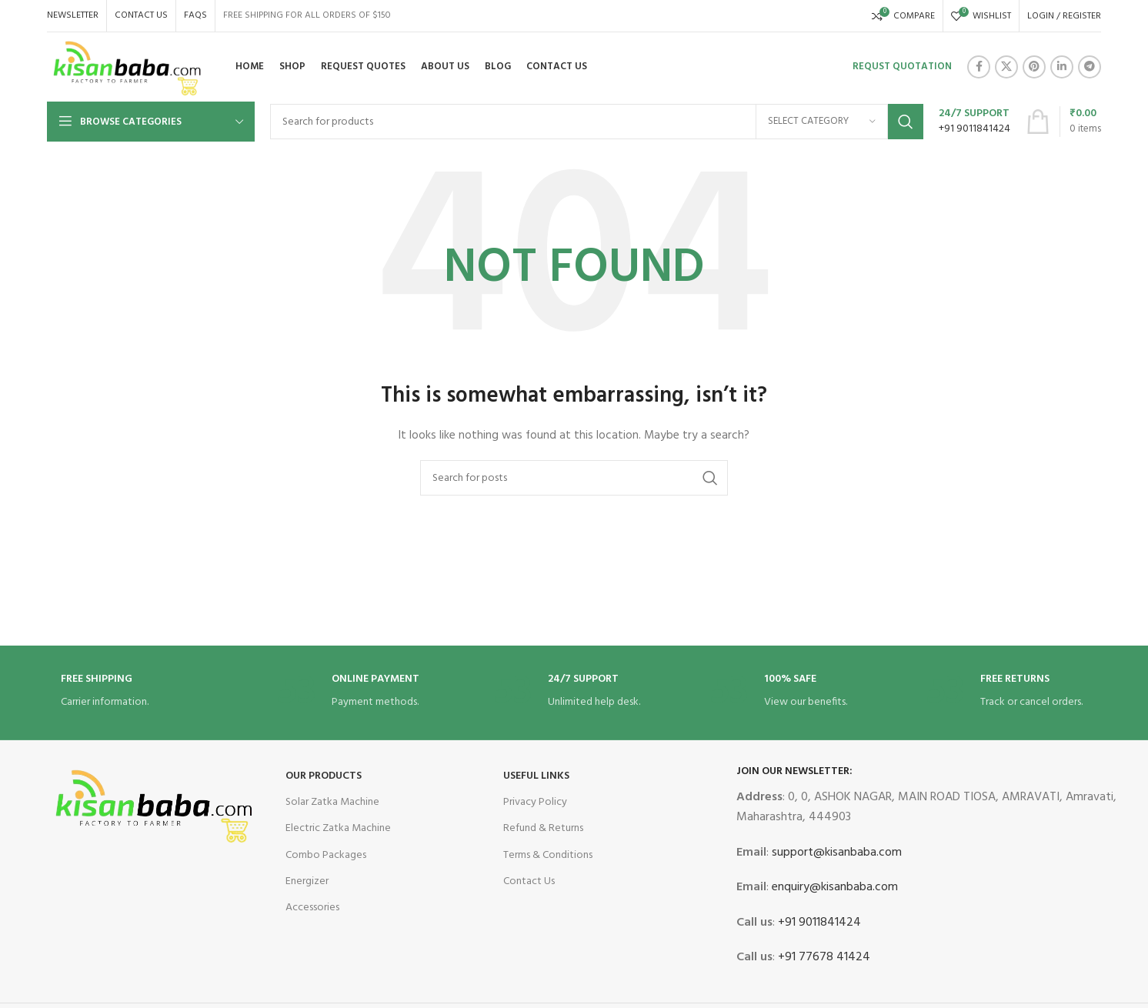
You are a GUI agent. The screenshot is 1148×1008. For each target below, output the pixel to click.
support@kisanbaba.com (835, 853)
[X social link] (1006, 66)
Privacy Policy (535, 802)
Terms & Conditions (547, 855)
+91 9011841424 (818, 923)
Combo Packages (325, 855)
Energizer (307, 881)
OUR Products (323, 776)
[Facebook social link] (978, 66)
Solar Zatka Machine (332, 802)
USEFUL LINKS (536, 776)
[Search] (596, 121)
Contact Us (529, 881)
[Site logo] (128, 67)
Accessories (312, 907)
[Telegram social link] (1089, 66)
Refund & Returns (543, 828)
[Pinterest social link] (1034, 66)
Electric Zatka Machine (338, 828)
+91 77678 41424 (822, 957)
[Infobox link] (974, 121)
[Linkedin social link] (1061, 66)
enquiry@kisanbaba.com (833, 887)
